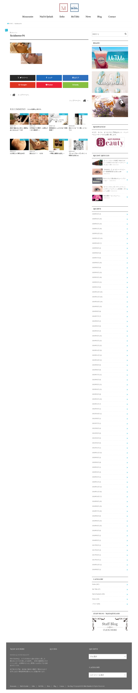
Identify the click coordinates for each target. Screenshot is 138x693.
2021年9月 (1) (96, 418)
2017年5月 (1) (96, 545)
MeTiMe (75, 16)
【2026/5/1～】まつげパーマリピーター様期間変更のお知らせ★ (108, 171)
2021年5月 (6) (96, 433)
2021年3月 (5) (96, 443)
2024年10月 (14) (97, 301)
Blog (99, 16)
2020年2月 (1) (96, 477)
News (88, 16)
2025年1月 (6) (96, 287)
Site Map (70, 686)
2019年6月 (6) (96, 516)
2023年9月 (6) (96, 365)
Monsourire (27, 16)
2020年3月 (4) (96, 472)
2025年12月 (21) (97, 233)
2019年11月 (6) (97, 491)
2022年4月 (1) (96, 408)
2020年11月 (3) (97, 452)
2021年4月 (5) (96, 438)
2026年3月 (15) (97, 218)
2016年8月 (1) (96, 569)
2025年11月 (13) (97, 238)
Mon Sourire (88, 686)
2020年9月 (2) (96, 457)
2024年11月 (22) (97, 296)
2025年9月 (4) (96, 248)
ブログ (96, 604)
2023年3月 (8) (96, 394)
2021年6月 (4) (96, 428)
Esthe (62, 16)
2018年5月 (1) (96, 540)
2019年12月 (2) (97, 486)
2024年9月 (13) (97, 306)
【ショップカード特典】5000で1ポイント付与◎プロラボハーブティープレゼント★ (109, 163)
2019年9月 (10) (97, 501)
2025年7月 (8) (96, 257)
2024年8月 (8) (96, 311)
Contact (112, 16)
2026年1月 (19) (97, 228)
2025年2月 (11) (97, 282)
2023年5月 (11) (97, 384)
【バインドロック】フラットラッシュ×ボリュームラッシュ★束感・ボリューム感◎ (109, 189)
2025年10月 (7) (97, 243)
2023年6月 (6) (96, 379)
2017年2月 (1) (96, 559)
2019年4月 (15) (97, 525)
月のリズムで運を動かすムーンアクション (109, 180)
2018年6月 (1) (96, 535)
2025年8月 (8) (96, 253)
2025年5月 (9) (96, 267)
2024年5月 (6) (96, 326)
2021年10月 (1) (97, 413)
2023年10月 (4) (97, 360)
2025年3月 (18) (97, 277)
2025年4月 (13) (97, 272)
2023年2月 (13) (97, 399)
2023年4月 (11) (97, 389)
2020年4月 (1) (96, 467)
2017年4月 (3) (96, 550)
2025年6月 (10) (97, 262)
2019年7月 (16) (97, 511)
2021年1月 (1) (96, 447)
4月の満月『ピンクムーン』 (106, 197)
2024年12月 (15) (97, 292)
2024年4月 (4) (96, 331)
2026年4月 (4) (96, 214)
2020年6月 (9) (96, 462)
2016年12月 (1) (97, 564)
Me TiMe (96, 589)
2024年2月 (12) (97, 340)
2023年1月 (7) (96, 404)
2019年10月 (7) (97, 496)
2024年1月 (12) (97, 345)
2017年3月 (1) (96, 555)
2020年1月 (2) (96, 481)
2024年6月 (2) (96, 321)
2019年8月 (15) (97, 506)
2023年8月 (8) (96, 369)
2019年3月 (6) (96, 530)
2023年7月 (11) (97, 374)
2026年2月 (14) (97, 223)
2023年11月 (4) (97, 355)
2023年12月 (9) (97, 350)
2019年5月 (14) (97, 520)
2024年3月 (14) (97, 335)
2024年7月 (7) (96, 316)
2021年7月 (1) (96, 423)
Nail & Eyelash (46, 16)
